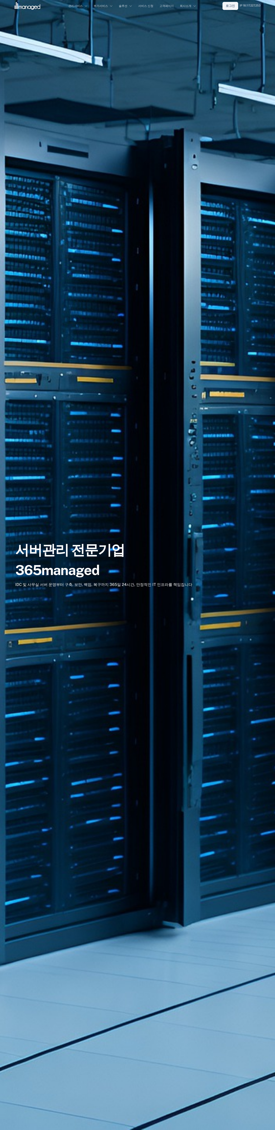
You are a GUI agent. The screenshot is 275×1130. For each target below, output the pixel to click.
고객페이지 (166, 5)
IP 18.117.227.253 (250, 5)
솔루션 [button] (123, 5)
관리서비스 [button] (75, 5)
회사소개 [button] (185, 5)
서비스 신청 (145, 5)
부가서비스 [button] (101, 5)
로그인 (230, 6)
